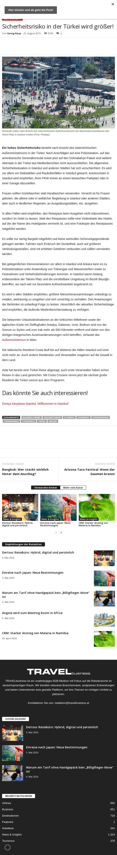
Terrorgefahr (100, 417)
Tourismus (28, 421)
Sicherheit (83, 417)
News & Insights (12, 19)
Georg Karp (14, 33)
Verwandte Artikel (45, 487)
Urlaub (53, 421)
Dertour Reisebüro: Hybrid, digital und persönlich (17, 524)
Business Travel (31, 417)
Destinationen (10, 815)
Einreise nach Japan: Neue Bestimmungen (55, 524)
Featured (7, 822)
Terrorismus (11, 421)
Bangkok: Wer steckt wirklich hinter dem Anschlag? (25, 471)
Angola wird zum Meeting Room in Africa (32, 613)
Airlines (6, 803)
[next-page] (61, 532)
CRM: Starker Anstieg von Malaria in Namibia (93, 524)
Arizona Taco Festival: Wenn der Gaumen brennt (89, 471)
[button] (7, 847)
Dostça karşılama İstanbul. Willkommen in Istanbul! (35, 403)
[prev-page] (56, 532)
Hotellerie (8, 828)
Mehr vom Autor (73, 487)
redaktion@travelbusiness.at (72, 702)
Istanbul (69, 417)
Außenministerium (14, 340)
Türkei (41, 421)
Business (7, 809)
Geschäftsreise (52, 417)
